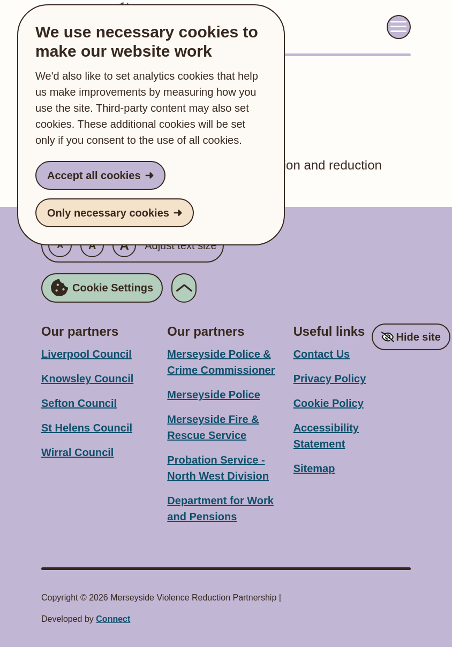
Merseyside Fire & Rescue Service (213, 427)
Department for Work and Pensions (220, 508)
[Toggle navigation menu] (399, 27)
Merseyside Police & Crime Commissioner (221, 362)
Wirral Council (77, 452)
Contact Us (321, 354)
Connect (113, 618)
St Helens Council (86, 428)
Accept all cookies (94, 175)
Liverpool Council (86, 354)
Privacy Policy (329, 378)
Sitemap (314, 468)
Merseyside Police (213, 394)
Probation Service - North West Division (218, 468)
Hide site (418, 337)
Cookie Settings (102, 287)
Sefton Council (79, 403)
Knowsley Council (87, 378)
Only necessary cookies (108, 213)
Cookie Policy (328, 403)
